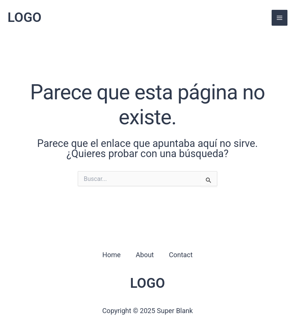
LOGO (24, 17)
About (145, 255)
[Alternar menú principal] (279, 18)
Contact (181, 255)
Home (111, 255)
